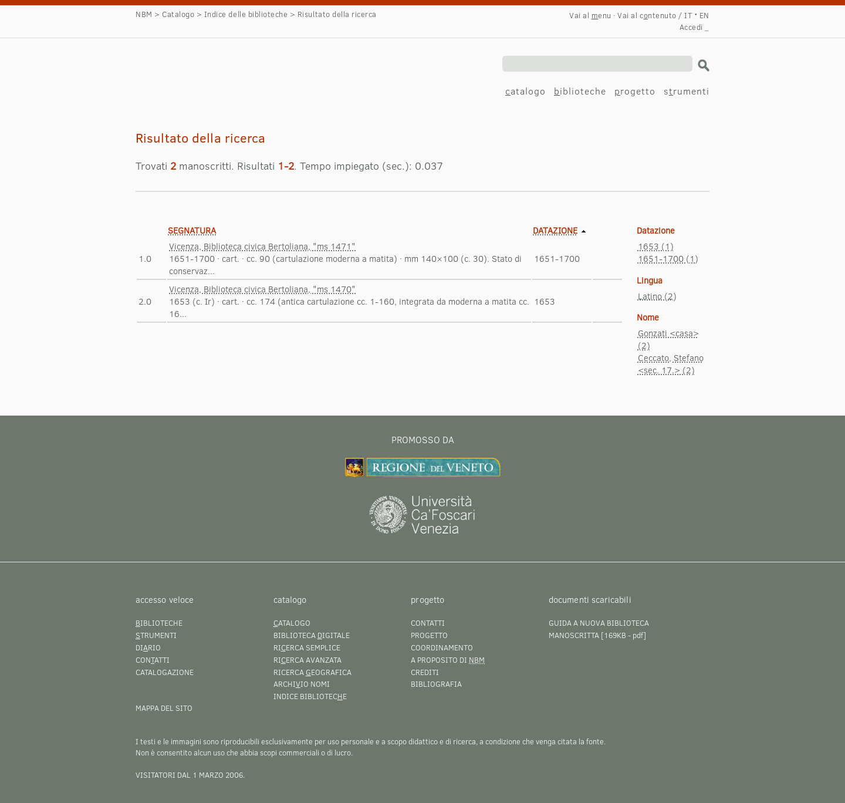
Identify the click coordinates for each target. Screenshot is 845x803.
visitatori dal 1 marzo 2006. (190, 775)
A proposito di (448, 659)
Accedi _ (694, 27)
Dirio (148, 647)
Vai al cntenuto (646, 15)
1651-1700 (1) (668, 258)
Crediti (425, 672)
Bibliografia (436, 684)
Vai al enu (590, 15)
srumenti (686, 91)
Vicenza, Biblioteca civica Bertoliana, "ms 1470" (262, 289)
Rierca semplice (306, 647)
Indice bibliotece (310, 696)
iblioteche (580, 91)
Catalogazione (165, 672)
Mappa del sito (164, 708)
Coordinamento (442, 647)
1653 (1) (656, 246)
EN (704, 15)
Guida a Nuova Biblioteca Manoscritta (599, 629)
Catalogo (178, 14)
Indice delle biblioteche (246, 14)
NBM (144, 14)
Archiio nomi (301, 684)
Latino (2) (657, 296)
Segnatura (192, 230)
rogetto (634, 91)
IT (688, 15)
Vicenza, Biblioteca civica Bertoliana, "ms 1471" (262, 246)
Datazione (555, 230)
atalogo (525, 91)
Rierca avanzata (307, 659)
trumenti (156, 635)
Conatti (153, 659)
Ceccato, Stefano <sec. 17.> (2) (671, 364)
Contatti (428, 623)
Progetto (429, 635)
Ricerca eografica (312, 672)
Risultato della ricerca (229, 68)
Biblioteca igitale (311, 635)
